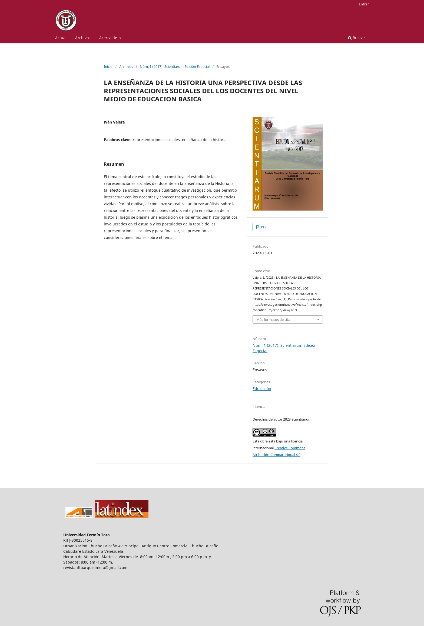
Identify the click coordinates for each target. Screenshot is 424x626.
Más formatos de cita (273, 319)
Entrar (364, 4)
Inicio (108, 66)
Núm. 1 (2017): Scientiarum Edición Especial (175, 66)
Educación (262, 388)
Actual (61, 37)
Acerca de (108, 37)
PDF (263, 227)
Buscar (356, 37)
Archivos (83, 37)
